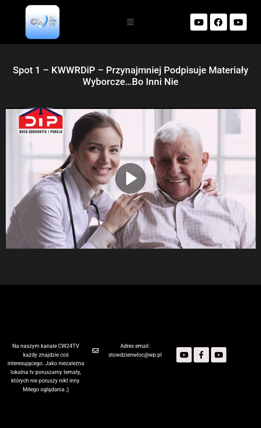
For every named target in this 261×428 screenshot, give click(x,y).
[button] (130, 22)
